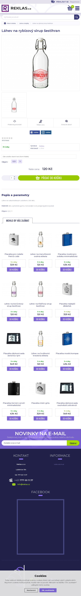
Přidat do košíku (49, 178)
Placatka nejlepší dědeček (67, 305)
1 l (20, 161)
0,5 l (14, 161)
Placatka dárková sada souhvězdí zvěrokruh (67, 404)
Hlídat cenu (40, 123)
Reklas (41, 146)
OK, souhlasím (48, 590)
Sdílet (34, 132)
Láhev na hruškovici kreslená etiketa (40, 354)
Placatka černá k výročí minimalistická (14, 404)
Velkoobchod (59, 464)
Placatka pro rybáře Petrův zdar (14, 255)
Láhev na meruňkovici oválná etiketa (40, 255)
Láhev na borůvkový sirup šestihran (13, 305)
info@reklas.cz (24, 484)
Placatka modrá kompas (67, 353)
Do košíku (13, 269)
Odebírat (73, 443)
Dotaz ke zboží (66, 122)
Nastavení (31, 590)
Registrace (74, 2)
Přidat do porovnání (14, 122)
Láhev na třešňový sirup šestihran (40, 305)
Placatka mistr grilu (40, 403)
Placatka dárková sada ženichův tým (13, 354)
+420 (23, 480)
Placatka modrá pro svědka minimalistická (67, 255)
